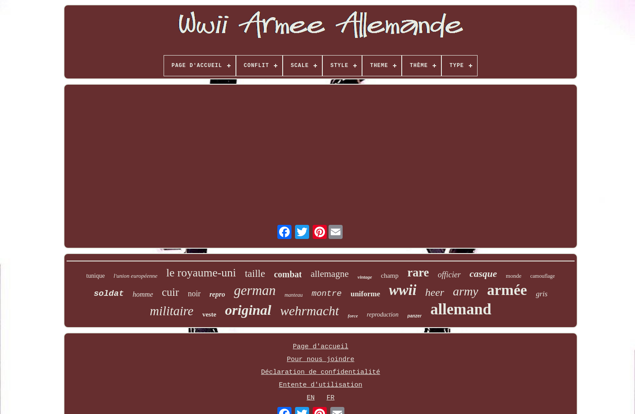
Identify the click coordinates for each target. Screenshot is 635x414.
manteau (293, 295)
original (248, 310)
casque (483, 273)
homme (143, 294)
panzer (414, 315)
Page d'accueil (320, 347)
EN (310, 398)
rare (418, 272)
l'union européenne (135, 275)
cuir (170, 292)
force (353, 315)
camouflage (542, 276)
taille (255, 273)
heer (434, 292)
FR (331, 398)
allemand (460, 309)
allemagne (329, 274)
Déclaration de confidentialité (320, 372)
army (465, 291)
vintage (365, 277)
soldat (108, 293)
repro (217, 294)
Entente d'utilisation (320, 385)
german (255, 290)
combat (288, 274)
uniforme (365, 294)
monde (513, 275)
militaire (172, 311)
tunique (95, 275)
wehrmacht (309, 310)
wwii (402, 290)
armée (507, 290)
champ (390, 275)
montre (327, 293)
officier (449, 274)
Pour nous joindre (320, 359)
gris (541, 294)
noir (194, 293)
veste (209, 314)
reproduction (383, 314)
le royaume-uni (201, 272)
